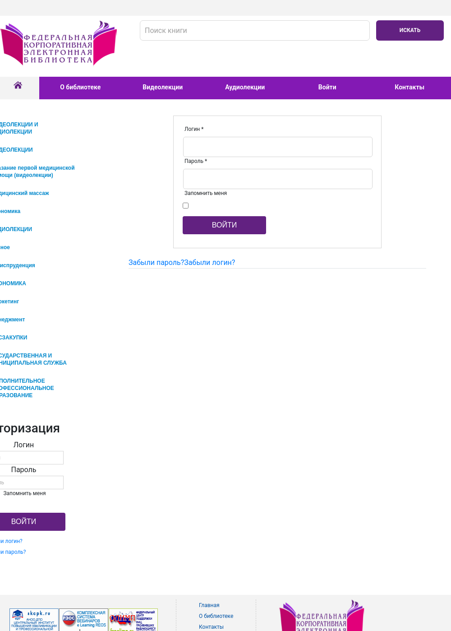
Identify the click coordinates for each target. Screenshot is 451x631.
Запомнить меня (205, 193)
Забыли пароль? (156, 262)
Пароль (195, 161)
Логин (193, 129)
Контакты (409, 87)
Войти (327, 87)
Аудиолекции (245, 87)
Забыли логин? (209, 262)
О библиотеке (80, 87)
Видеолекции (163, 87)
